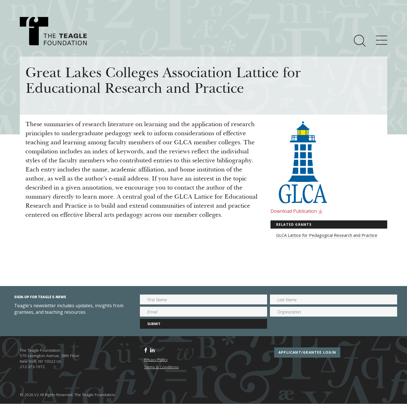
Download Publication (296, 211)
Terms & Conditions (161, 366)
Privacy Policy (156, 359)
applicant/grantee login (307, 352)
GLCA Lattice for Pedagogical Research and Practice (326, 235)
